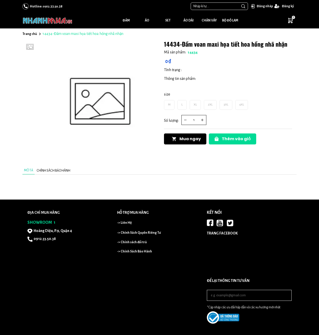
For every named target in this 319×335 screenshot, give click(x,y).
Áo (147, 20)
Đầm (126, 20)
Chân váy (209, 20)
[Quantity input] (194, 120)
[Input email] (249, 295)
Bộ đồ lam (230, 20)
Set (167, 20)
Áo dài (188, 20)
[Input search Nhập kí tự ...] (215, 6)
